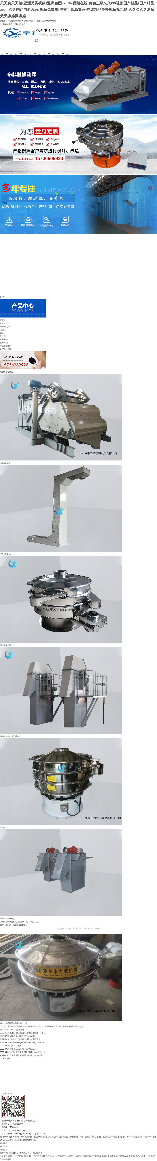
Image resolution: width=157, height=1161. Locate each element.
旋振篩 (3, 320)
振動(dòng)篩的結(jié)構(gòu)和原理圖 (25, 1039)
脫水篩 (3, 336)
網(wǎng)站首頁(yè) (8, 49)
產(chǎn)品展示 (37, 49)
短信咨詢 (3, 1146)
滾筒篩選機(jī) (97, 1137)
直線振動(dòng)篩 (110, 1137)
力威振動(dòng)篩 (7, 922)
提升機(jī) (4, 343)
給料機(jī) (4, 339)
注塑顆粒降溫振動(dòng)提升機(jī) (21, 1026)
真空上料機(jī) (5, 349)
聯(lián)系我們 (19, 24)
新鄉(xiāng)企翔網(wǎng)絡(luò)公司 (141, 1137)
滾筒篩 (3, 333)
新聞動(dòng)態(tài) (50, 49)
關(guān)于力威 (23, 49)
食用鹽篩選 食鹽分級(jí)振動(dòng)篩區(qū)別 (28, 1052)
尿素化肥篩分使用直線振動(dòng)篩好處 (26, 1055)
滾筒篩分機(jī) (15, 1046)
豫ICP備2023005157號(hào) (25, 1140)
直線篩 (3, 323)
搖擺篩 (3, 330)
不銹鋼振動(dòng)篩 (76, 1137)
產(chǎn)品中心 (6, 24)
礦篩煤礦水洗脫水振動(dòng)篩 (22, 1036)
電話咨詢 (3, 1143)
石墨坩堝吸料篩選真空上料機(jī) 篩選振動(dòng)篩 (63, 1026)
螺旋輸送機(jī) (5, 346)
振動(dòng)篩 (5, 326)
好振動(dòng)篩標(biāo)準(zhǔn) (22, 1049)
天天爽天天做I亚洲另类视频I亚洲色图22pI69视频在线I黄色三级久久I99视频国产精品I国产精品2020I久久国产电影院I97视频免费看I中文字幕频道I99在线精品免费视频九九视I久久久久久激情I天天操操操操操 (78, 9)
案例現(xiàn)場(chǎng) (64, 49)
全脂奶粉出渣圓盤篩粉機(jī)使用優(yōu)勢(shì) (28, 1033)
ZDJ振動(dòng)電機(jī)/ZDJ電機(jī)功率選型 (27, 1042)
